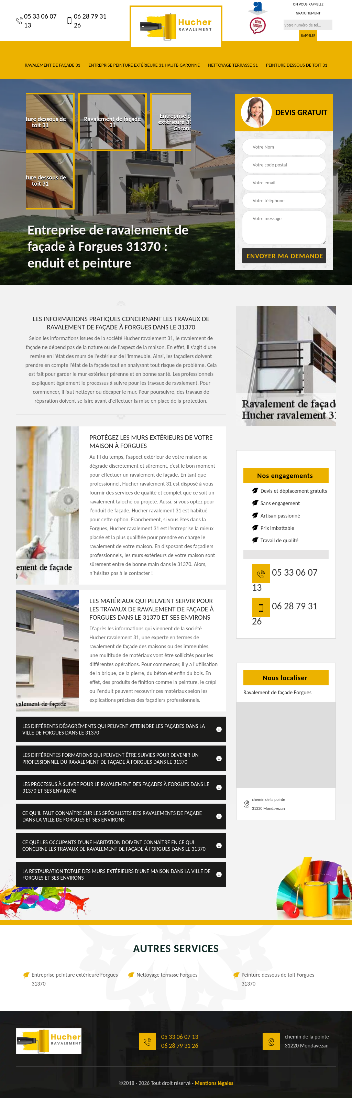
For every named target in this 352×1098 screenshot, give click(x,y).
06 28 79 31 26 (86, 20)
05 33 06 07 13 (36, 20)
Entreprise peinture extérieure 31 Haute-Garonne (144, 65)
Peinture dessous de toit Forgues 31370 (278, 979)
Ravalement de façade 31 (52, 65)
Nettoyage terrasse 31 (233, 65)
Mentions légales (214, 1083)
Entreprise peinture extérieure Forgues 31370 (75, 979)
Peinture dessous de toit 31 (296, 65)
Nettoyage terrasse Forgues (166, 974)
